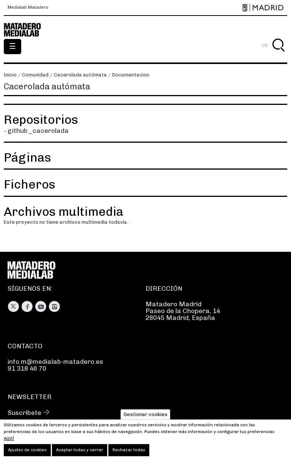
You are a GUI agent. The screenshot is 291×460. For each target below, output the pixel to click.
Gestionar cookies (145, 416)
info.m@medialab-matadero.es (55, 361)
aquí (9, 440)
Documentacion (130, 75)
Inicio (10, 75)
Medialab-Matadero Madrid (26, 30)
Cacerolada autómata (80, 75)
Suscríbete (24, 412)
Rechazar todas (129, 452)
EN (265, 45)
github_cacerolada (38, 130)
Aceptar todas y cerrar (79, 452)
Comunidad (35, 75)
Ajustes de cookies (27, 452)
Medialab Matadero (28, 7)
